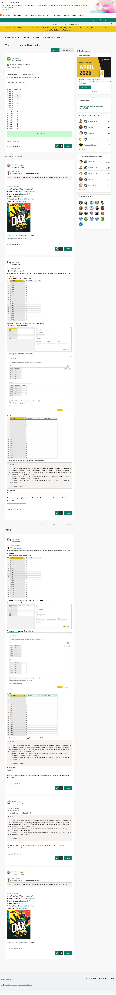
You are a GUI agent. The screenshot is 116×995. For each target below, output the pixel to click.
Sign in (94, 20)
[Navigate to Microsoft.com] (5, 15)
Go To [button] (106, 20)
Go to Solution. (42, 134)
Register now (67, 30)
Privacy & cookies (91, 982)
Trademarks (111, 982)
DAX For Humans (21, 202)
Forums (32, 15)
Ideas (48, 15)
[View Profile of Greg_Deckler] (16, 165)
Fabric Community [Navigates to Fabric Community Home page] (20, 15)
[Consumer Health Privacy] (25, 988)
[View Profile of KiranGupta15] (16, 58)
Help (100, 20)
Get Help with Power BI (42, 37)
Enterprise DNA (25, 194)
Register (86, 20)
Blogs (65, 15)
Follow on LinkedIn (13, 187)
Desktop (59, 37)
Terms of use (102, 982)
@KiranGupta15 (17, 174)
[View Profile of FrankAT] (14, 804)
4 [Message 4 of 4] (12, 510)
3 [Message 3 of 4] (12, 857)
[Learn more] (85, 87)
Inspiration (41, 15)
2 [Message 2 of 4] (12, 244)
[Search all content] (90, 24)
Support (81, 15)
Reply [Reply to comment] (68, 248)
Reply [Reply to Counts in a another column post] (68, 146)
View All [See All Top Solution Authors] (82, 149)
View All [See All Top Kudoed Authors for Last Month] (82, 189)
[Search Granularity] (59, 24)
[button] (55, 50)
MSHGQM (20, 197)
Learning (73, 15)
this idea (32, 192)
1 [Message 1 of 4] (12, 146)
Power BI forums (12, 37)
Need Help (16, 141)
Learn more (5, 9)
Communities (57, 15)
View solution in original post (16, 238)
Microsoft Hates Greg (27, 199)
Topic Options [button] (66, 50)
